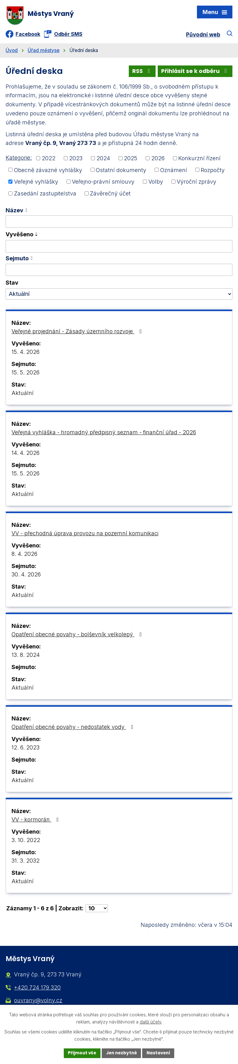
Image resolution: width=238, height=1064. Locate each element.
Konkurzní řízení (199, 160)
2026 (158, 160)
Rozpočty (213, 171)
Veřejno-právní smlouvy (103, 183)
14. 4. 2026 (26, 454)
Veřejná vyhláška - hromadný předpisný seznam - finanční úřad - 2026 (104, 434)
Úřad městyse (43, 52)
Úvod (12, 52)
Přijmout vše (80, 1053)
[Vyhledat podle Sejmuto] (119, 272)
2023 (75, 160)
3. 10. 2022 (26, 842)
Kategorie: (19, 159)
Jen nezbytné (121, 1053)
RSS (140, 73)
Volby (155, 183)
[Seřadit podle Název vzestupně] (26, 210)
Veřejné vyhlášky (36, 183)
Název (14, 212)
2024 (103, 160)
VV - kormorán (36, 821)
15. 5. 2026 (26, 374)
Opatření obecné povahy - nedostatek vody (74, 728)
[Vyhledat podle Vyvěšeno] (119, 248)
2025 (130, 160)
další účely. (151, 1021)
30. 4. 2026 (26, 576)
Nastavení (160, 1053)
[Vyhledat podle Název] (119, 223)
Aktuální (23, 395)
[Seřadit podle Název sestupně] (26, 213)
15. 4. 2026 (26, 353)
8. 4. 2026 (24, 555)
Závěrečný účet (110, 195)
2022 (48, 160)
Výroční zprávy (196, 183)
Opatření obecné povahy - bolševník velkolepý (78, 636)
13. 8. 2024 (26, 656)
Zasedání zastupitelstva (45, 195)
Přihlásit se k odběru (194, 73)
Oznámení (173, 171)
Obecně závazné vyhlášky (48, 171)
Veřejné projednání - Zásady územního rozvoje (78, 333)
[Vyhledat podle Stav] (119, 295)
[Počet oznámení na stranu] (97, 910)
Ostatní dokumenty (121, 171)
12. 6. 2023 (26, 749)
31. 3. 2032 (26, 862)
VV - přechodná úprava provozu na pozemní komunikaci (85, 535)
